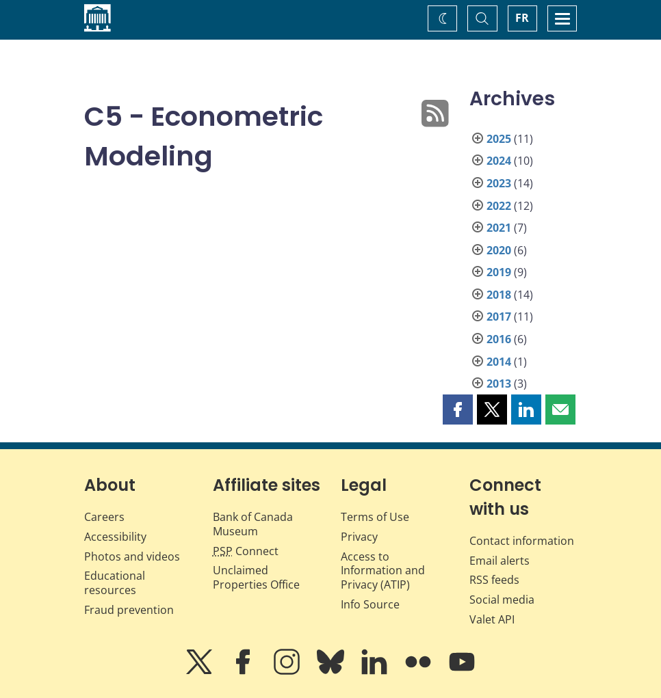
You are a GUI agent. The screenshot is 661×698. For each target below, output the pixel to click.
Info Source (370, 604)
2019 (499, 272)
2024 (499, 160)
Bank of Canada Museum (253, 524)
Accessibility (115, 536)
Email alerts (499, 560)
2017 (499, 316)
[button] (458, 409)
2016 (499, 339)
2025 (499, 138)
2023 (499, 183)
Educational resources (114, 583)
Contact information (521, 540)
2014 (499, 361)
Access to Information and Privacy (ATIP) (383, 571)
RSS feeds (494, 579)
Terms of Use (375, 516)
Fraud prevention (129, 609)
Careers (104, 516)
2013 (499, 383)
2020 (499, 250)
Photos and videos (132, 556)
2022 (499, 205)
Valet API (492, 619)
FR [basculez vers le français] (522, 17)
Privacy (359, 536)
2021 (499, 227)
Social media (501, 599)
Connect (245, 551)
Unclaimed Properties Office (256, 577)
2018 (499, 294)
